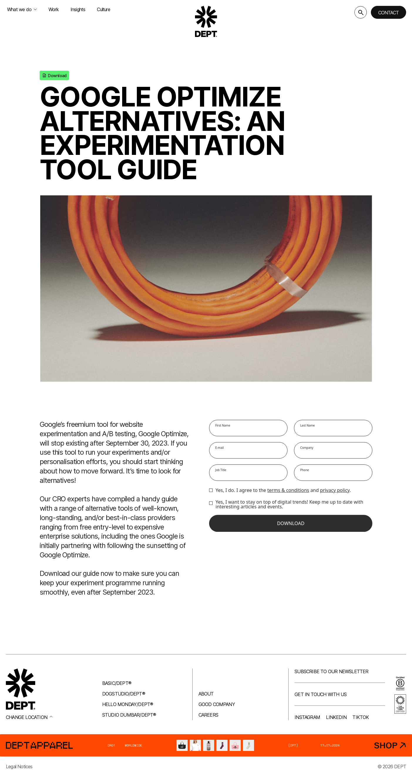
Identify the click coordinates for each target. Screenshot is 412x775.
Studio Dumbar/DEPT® (129, 715)
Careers (208, 715)
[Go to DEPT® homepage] (206, 21)
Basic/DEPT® (116, 683)
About (206, 694)
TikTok (360, 717)
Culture (103, 9)
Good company (217, 704)
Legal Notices (19, 766)
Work (53, 9)
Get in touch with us (321, 694)
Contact (388, 13)
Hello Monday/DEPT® (127, 704)
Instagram (307, 717)
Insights (77, 9)
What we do (22, 9)
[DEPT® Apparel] (206, 745)
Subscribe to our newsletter (331, 671)
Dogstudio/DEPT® (123, 694)
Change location (29, 717)
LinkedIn (336, 717)
